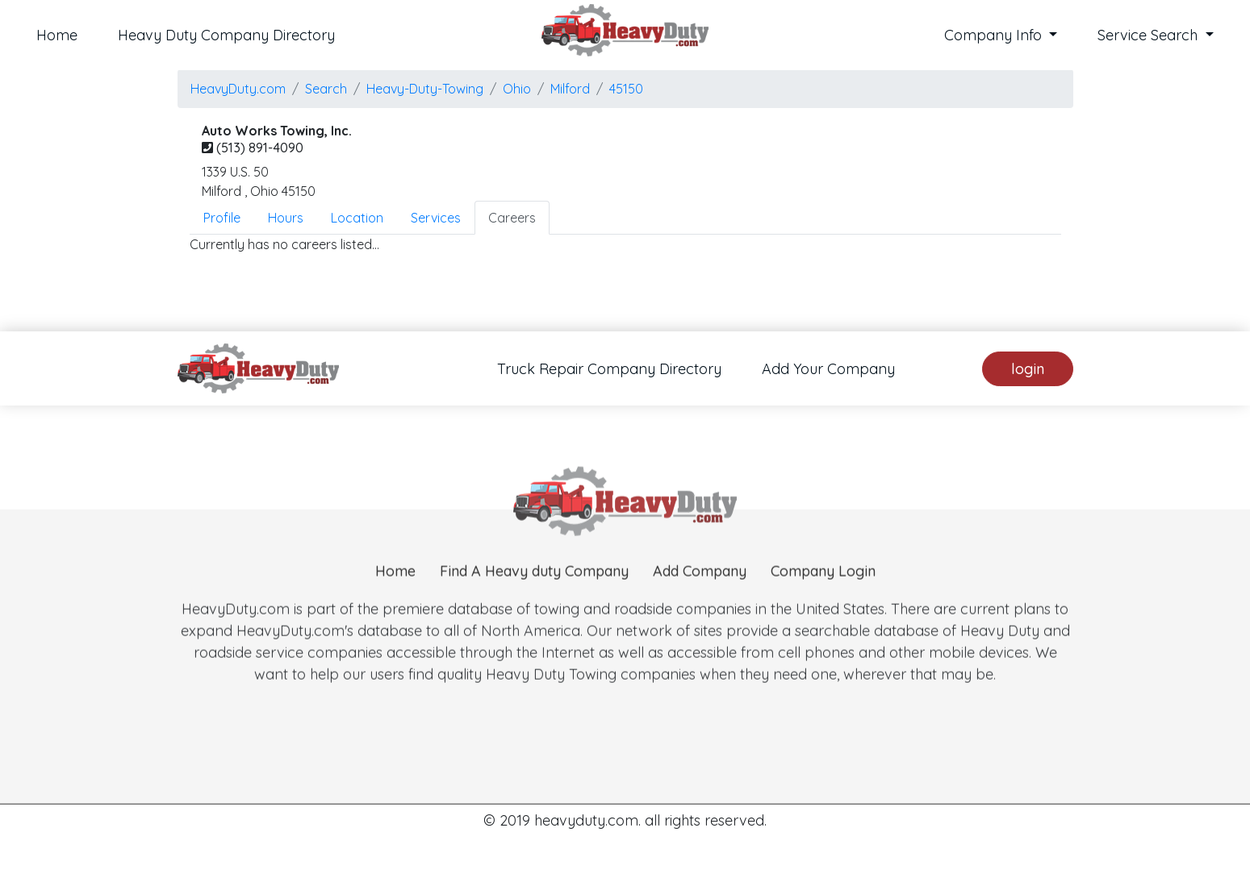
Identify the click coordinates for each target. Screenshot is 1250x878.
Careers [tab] (512, 218)
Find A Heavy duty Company (534, 595)
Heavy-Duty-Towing (424, 89)
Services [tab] (436, 218)
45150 (626, 89)
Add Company (699, 595)
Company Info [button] (995, 35)
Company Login (823, 595)
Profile (221, 218)
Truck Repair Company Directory (609, 369)
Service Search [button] (1149, 35)
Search (326, 89)
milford (570, 89)
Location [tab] (357, 218)
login (1027, 369)
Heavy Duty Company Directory (226, 35)
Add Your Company (828, 369)
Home (56, 35)
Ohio (517, 89)
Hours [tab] (285, 218)
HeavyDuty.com (238, 89)
